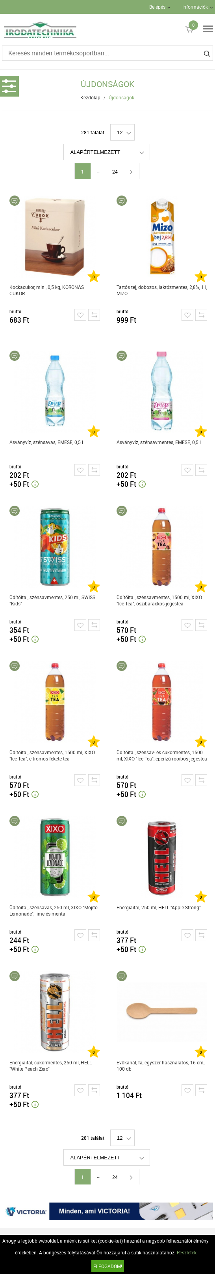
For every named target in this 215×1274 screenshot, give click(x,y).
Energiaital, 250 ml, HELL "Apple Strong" (159, 907)
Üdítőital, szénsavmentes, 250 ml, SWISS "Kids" (52, 600)
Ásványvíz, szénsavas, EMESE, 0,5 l (46, 442)
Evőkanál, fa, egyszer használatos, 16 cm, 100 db (160, 1065)
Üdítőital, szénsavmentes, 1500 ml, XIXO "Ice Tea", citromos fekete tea (52, 755)
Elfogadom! (107, 1266)
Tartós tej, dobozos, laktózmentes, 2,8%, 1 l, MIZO (162, 290)
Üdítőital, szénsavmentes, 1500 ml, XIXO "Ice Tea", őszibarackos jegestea (159, 600)
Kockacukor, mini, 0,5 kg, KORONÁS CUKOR (46, 290)
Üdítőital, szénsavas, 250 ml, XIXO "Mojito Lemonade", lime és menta (53, 910)
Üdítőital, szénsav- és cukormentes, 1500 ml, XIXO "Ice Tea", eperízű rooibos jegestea (162, 755)
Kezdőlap (90, 97)
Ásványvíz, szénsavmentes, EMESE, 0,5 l (159, 442)
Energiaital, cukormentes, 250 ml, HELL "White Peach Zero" (50, 1065)
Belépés (157, 7)
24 (115, 171)
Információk (195, 7)
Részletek (186, 1252)
